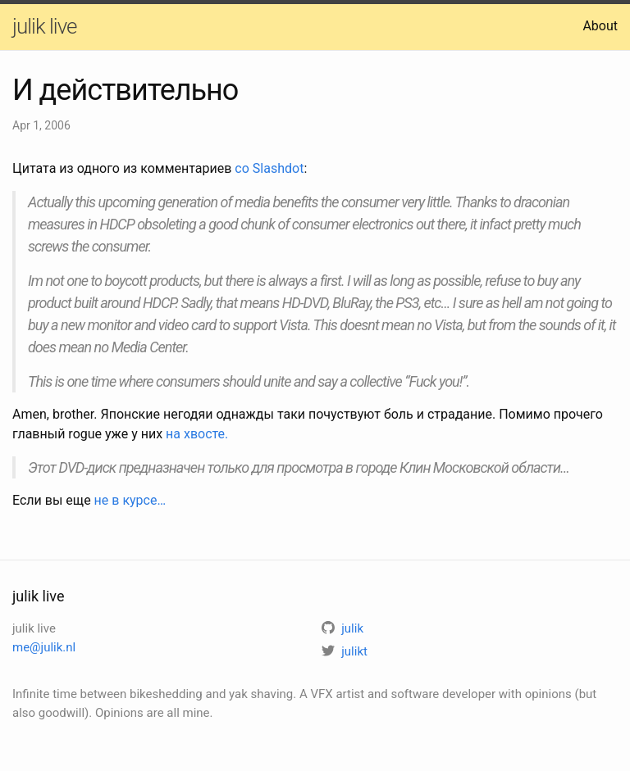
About (600, 26)
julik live (44, 26)
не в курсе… (130, 500)
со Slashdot (269, 168)
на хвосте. (197, 434)
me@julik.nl (43, 647)
